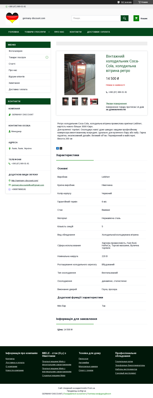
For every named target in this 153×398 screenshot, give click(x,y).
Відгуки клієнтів (17, 76)
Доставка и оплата (15, 362)
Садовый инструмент (125, 373)
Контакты (10, 358)
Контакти (75, 32)
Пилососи (83, 358)
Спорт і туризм (86, 370)
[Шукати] (124, 18)
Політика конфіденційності (99, 394)
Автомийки (84, 362)
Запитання (14, 83)
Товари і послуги (35, 32)
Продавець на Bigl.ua (76, 391)
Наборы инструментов (126, 369)
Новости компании (15, 370)
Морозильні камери (88, 366)
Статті (12, 64)
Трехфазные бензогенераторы (130, 365)
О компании (11, 366)
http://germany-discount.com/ (24, 180)
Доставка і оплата (18, 89)
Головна (13, 32)
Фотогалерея (15, 51)
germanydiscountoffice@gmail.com (28, 185)
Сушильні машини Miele (53, 375)
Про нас (59, 32)
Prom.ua (91, 388)
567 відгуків (126, 2)
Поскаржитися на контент (75, 394)
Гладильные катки (124, 361)
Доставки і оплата (98, 32)
